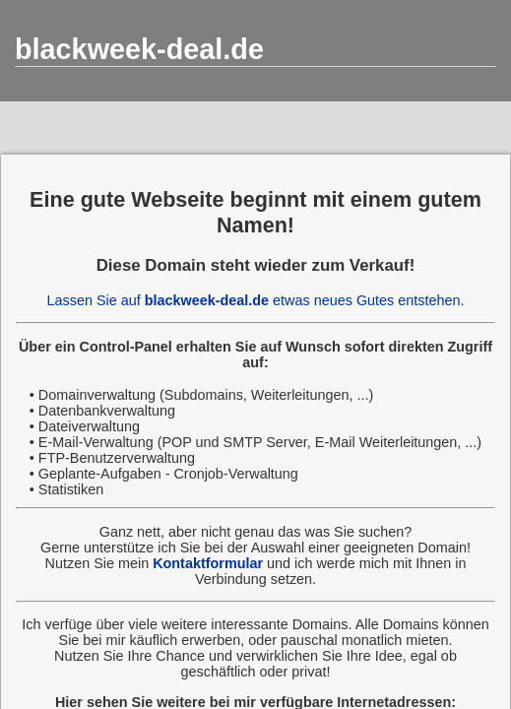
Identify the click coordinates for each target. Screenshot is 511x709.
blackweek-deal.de (139, 49)
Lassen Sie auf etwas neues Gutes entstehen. (256, 300)
